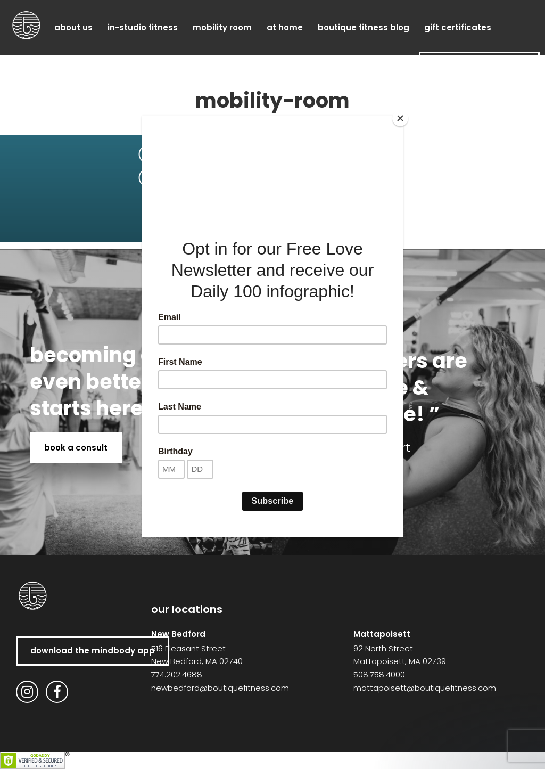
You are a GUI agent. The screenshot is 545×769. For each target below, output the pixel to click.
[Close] (400, 118)
